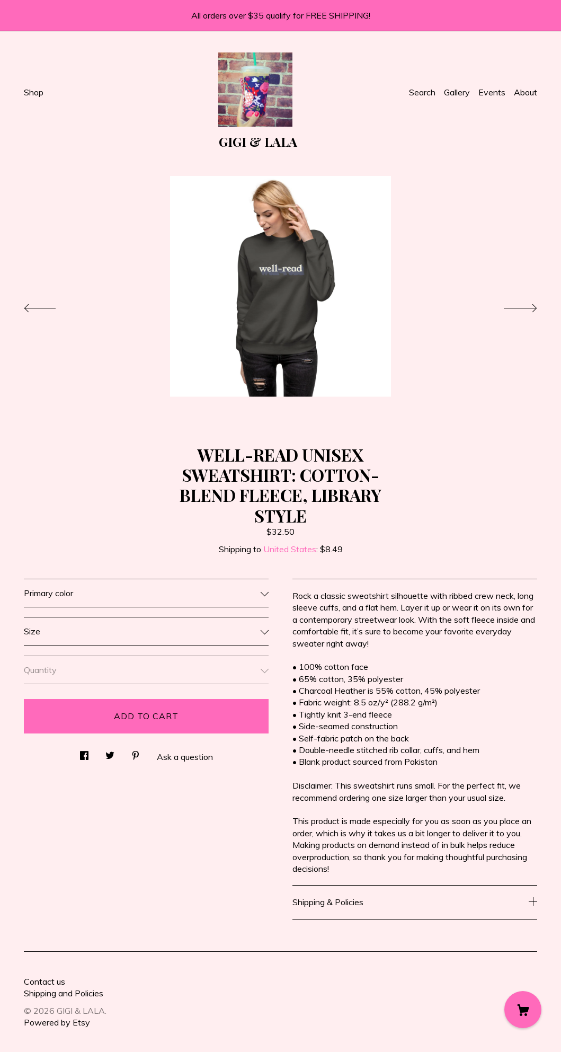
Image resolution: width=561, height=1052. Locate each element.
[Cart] (522, 1009)
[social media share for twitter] (109, 752)
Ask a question (185, 757)
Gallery (457, 92)
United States (289, 549)
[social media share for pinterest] (135, 752)
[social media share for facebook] (84, 752)
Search (422, 92)
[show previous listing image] (50, 305)
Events (491, 92)
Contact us (44, 981)
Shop (33, 92)
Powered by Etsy (57, 1022)
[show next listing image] (510, 305)
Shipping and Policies (63, 993)
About (525, 92)
